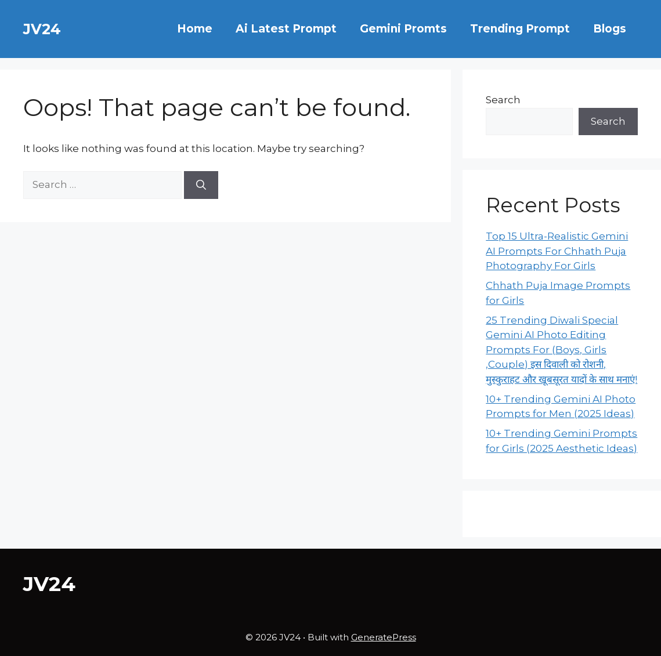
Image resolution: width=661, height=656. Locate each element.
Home (194, 28)
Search (503, 100)
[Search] (201, 185)
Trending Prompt (520, 28)
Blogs (609, 28)
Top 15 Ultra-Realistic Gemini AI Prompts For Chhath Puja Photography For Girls (557, 250)
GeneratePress (383, 637)
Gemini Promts (403, 28)
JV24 (42, 29)
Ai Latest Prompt (286, 28)
